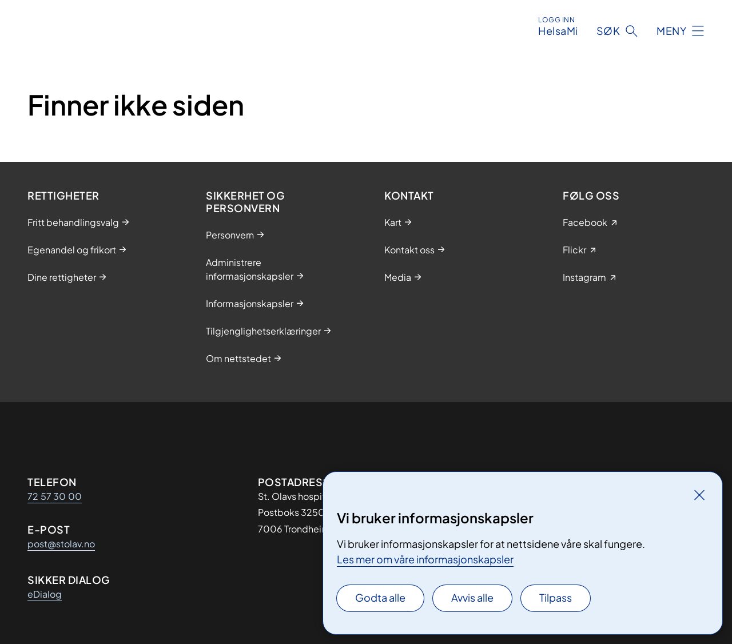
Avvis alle (472, 597)
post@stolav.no (61, 544)
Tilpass (555, 597)
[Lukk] (699, 495)
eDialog (44, 594)
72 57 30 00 (54, 496)
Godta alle (380, 597)
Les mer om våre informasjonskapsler (425, 559)
